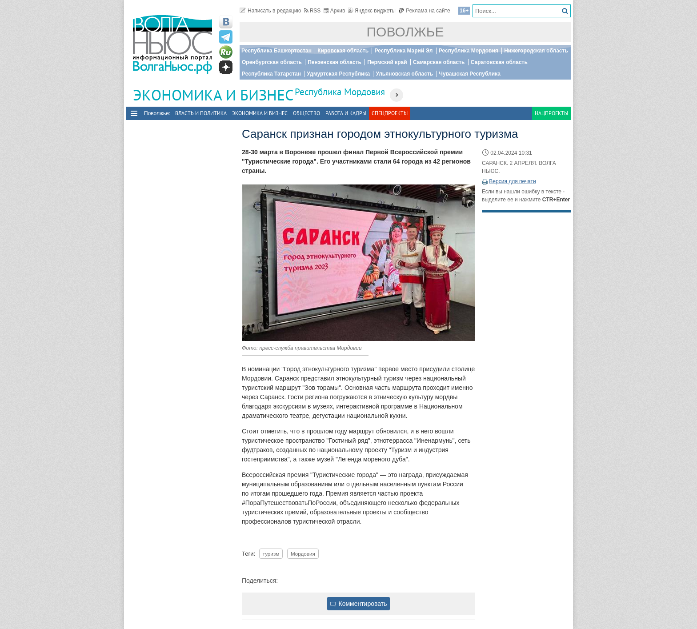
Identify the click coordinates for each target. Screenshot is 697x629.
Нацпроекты (551, 113)
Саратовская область (499, 62)
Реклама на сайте (424, 11)
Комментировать (358, 603)
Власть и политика (201, 113)
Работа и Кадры (345, 113)
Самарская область (439, 62)
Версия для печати (512, 181)
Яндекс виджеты (372, 11)
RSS (312, 11)
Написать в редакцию (270, 11)
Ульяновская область (404, 74)
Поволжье (405, 31)
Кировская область (343, 51)
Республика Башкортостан (276, 51)
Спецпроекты (390, 113)
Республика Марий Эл (403, 51)
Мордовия (303, 554)
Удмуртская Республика (338, 74)
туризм (271, 554)
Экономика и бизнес (260, 113)
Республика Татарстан (271, 74)
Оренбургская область (272, 62)
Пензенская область (334, 62)
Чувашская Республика (470, 74)
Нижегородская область (536, 51)
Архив (334, 11)
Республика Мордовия (468, 51)
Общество (306, 113)
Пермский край (387, 62)
